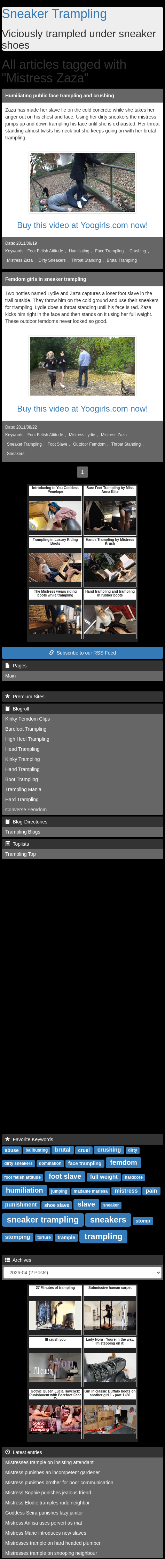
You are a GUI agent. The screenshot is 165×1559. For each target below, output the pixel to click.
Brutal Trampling (122, 260)
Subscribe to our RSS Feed (82, 653)
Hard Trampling (22, 799)
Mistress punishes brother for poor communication (59, 1482)
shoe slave (56, 1205)
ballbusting (36, 1150)
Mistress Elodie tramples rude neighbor (47, 1502)
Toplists (17, 844)
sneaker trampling (43, 1219)
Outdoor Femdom (89, 444)
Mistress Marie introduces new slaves (45, 1533)
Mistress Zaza (20, 260)
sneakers (108, 1219)
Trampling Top (20, 854)
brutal (62, 1150)
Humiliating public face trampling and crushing (59, 95)
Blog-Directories (26, 822)
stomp (143, 1220)
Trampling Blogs (22, 832)
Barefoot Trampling (25, 729)
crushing (109, 1150)
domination (50, 1163)
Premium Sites (25, 696)
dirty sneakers (18, 1163)
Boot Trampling (21, 779)
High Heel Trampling (27, 739)
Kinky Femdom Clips (27, 719)
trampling (104, 1236)
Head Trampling (22, 749)
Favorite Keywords (29, 1139)
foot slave (65, 1176)
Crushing (137, 251)
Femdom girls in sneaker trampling (45, 279)
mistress (126, 1191)
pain (151, 1191)
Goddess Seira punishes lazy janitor (44, 1513)
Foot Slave (57, 444)
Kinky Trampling (22, 759)
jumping (59, 1191)
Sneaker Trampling (54, 14)
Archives (18, 1260)
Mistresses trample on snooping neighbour (51, 1553)
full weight (104, 1177)
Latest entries (23, 1452)
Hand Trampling (22, 769)
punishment (21, 1205)
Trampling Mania (23, 789)
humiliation (24, 1190)
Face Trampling (109, 251)
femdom (123, 1162)
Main (10, 676)
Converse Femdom (26, 809)
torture (44, 1237)
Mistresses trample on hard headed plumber (53, 1543)
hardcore (134, 1177)
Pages (15, 665)
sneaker (111, 1205)
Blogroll (17, 709)
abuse (11, 1150)
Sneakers (15, 453)
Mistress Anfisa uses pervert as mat (43, 1523)
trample (66, 1237)
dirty (132, 1150)
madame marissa (91, 1191)
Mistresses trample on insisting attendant (49, 1462)
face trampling (85, 1163)
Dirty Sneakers (52, 260)
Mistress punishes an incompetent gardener (52, 1472)
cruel (83, 1150)
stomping (17, 1237)
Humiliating (79, 251)
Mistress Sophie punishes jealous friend (48, 1492)
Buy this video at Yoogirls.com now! (82, 225)
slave (86, 1204)
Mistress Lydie (82, 434)
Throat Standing (86, 260)
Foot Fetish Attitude (45, 251)
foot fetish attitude (22, 1177)
